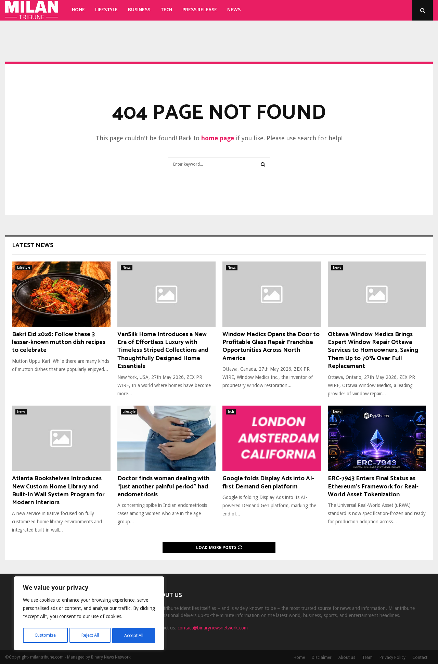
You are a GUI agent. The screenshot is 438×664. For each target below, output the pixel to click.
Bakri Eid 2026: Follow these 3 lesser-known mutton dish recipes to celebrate (58, 342)
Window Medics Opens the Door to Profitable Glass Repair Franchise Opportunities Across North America (271, 346)
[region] (89, 614)
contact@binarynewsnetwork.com (213, 627)
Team (367, 657)
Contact (419, 657)
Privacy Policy (392, 657)
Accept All (134, 635)
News (234, 10)
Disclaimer (322, 657)
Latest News (32, 245)
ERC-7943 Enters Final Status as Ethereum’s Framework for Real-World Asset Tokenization (373, 486)
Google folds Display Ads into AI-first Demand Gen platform (268, 482)
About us (346, 657)
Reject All (89, 635)
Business (139, 10)
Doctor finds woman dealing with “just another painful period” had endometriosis (163, 486)
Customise (44, 635)
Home (78, 10)
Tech (166, 10)
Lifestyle (106, 10)
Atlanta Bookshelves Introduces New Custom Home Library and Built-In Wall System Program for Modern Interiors (58, 490)
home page (217, 138)
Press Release (199, 10)
